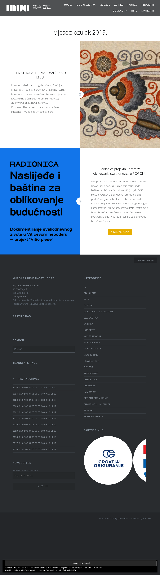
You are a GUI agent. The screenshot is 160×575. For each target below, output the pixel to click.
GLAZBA (88, 305)
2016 (15, 449)
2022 (15, 412)
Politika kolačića (69, 570)
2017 (15, 443)
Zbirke (119, 5)
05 (33, 393)
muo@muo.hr (19, 296)
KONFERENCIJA (92, 336)
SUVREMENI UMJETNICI (97, 404)
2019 (15, 431)
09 (45, 393)
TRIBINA (88, 410)
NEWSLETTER (91, 361)
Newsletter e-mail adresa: (26, 470)
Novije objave (146, 260)
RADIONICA (90, 392)
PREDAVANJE (91, 373)
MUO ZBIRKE (91, 355)
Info (134, 10)
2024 (15, 400)
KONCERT (89, 330)
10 (48, 393)
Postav (133, 5)
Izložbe (105, 5)
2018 (15, 437)
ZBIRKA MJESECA (93, 416)
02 (23, 387)
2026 (15, 387)
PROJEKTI (148, 5)
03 (26, 387)
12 (55, 393)
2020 (15, 424)
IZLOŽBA (88, 324)
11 (51, 393)
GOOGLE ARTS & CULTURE (98, 311)
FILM (86, 299)
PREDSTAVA (90, 379)
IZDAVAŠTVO (91, 317)
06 (36, 393)
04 (29, 393)
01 (20, 387)
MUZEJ (68, 5)
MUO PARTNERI (92, 348)
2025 (15, 393)
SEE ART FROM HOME (96, 398)
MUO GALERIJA (86, 5)
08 (42, 400)
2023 (15, 406)
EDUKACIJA (120, 10)
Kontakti (147, 10)
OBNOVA (88, 367)
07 (39, 393)
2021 (15, 418)
